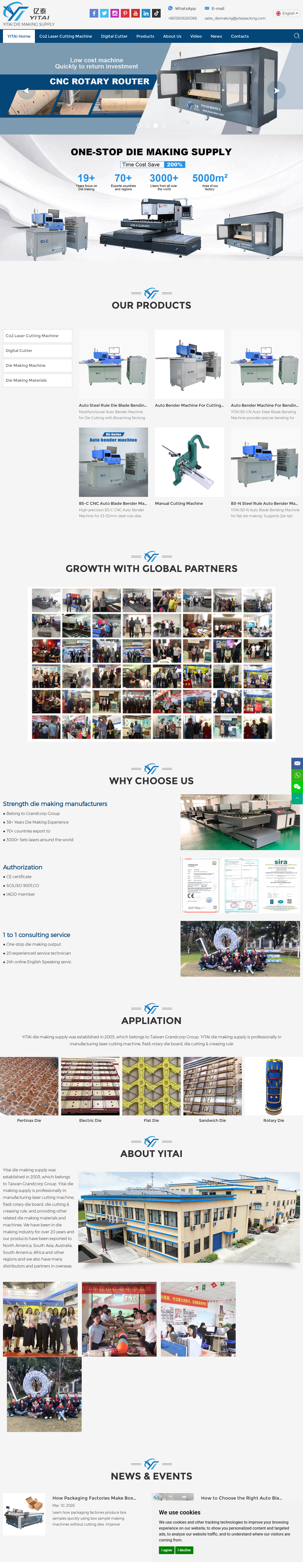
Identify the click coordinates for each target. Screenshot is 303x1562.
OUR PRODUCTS (151, 305)
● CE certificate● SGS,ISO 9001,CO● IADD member (22, 881)
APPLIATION (152, 1021)
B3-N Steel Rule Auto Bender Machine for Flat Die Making (265, 504)
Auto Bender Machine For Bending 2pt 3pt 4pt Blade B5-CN (265, 406)
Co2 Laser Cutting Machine (65, 36)
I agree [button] (166, 1550)
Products (145, 36)
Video (196, 36)
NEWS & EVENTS (152, 1399)
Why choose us (151, 782)
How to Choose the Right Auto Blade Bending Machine (243, 1421)
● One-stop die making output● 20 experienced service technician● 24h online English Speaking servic (37, 948)
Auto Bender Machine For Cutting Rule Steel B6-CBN (189, 406)
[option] (151, 89)
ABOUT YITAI (152, 1155)
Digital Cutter (114, 36)
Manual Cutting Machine (179, 504)
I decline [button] (184, 1550)
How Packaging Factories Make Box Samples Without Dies (94, 1421)
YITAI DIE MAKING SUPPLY (28, 24)
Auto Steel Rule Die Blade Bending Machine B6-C (113, 406)
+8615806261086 (182, 18)
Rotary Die (273, 1121)
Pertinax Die (29, 1121)
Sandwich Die (212, 1121)
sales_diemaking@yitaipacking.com (235, 18)
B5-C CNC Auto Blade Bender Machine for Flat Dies (113, 504)
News (216, 36)
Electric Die (90, 1121)
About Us (172, 36)
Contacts (240, 36)
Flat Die (151, 1121)
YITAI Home (18, 36)
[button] (26, 90)
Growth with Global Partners (151, 569)
